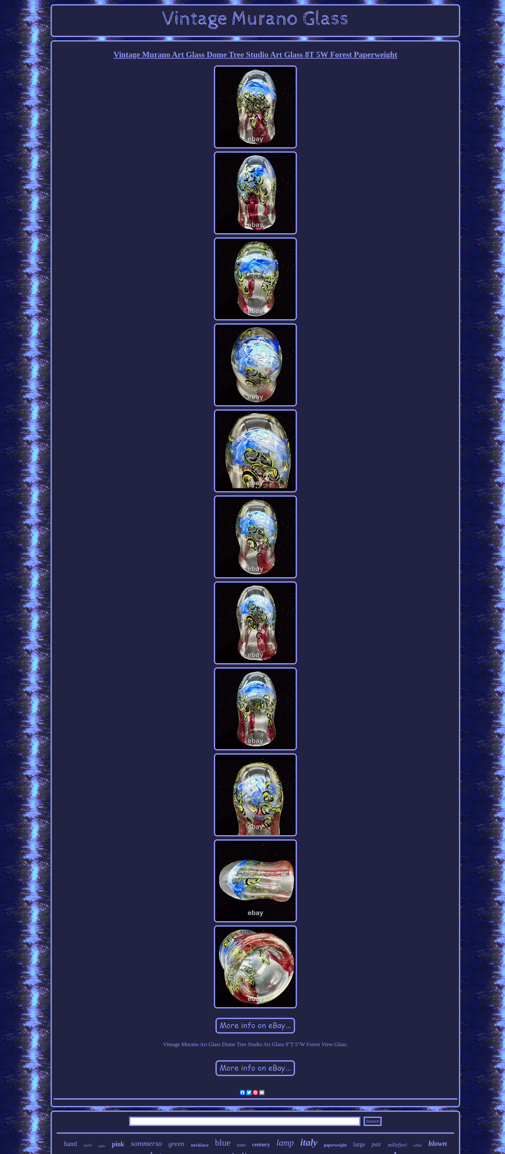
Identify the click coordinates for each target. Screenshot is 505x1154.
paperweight (335, 1145)
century (261, 1144)
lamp (285, 1143)
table (101, 1146)
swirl (87, 1145)
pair (376, 1144)
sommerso (146, 1143)
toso (241, 1145)
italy (308, 1142)
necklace (200, 1145)
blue (223, 1143)
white (418, 1145)
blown (437, 1144)
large (359, 1144)
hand (70, 1144)
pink (118, 1144)
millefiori (397, 1145)
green (176, 1144)
